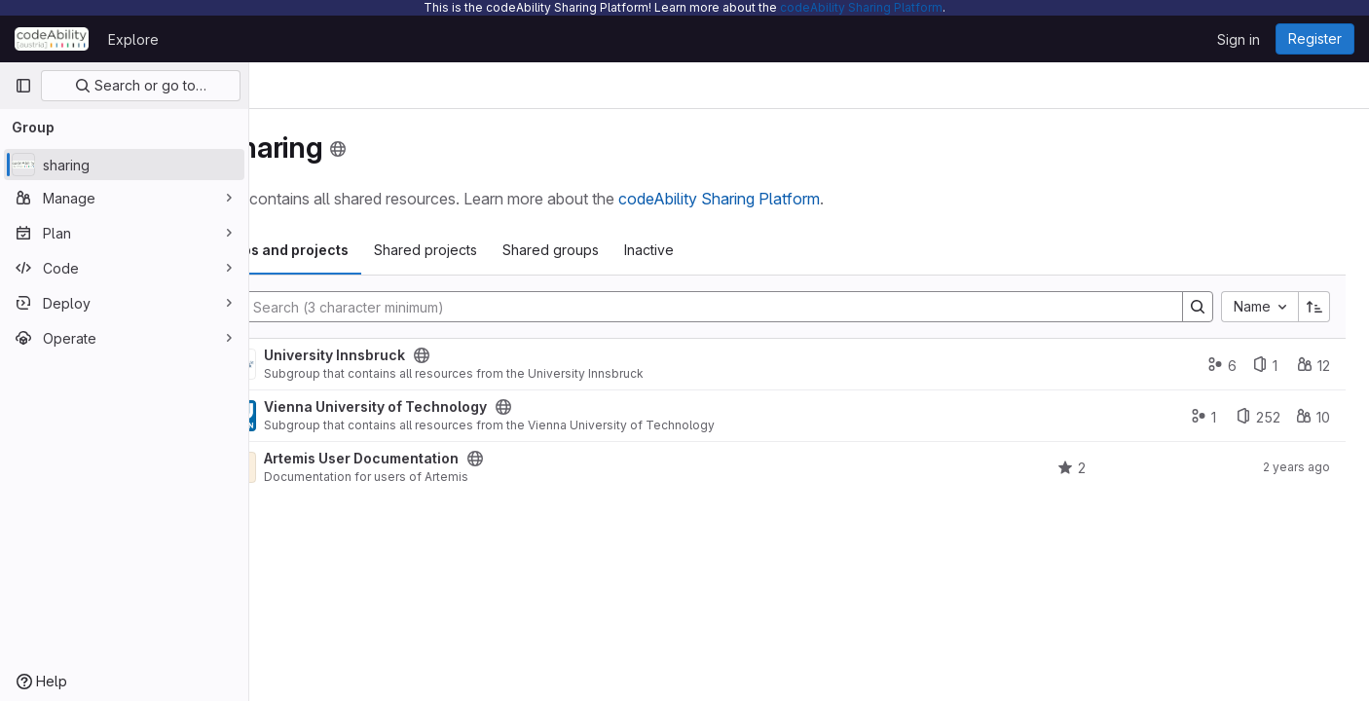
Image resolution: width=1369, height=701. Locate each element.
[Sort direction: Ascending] (1314, 306)
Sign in (1238, 39)
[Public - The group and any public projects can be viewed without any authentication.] (524, 355)
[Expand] (288, 364)
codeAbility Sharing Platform (861, 7)
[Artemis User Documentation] (342, 467)
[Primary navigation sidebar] (23, 85)
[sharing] (124, 164)
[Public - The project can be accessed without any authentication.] (577, 458)
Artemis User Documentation (463, 458)
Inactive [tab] (751, 249)
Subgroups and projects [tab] (368, 249)
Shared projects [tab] (527, 249)
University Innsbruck (436, 355)
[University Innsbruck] (342, 364)
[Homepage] (51, 39)
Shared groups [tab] (653, 249)
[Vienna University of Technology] (342, 415)
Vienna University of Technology (477, 407)
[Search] (753, 306)
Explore (133, 39)
